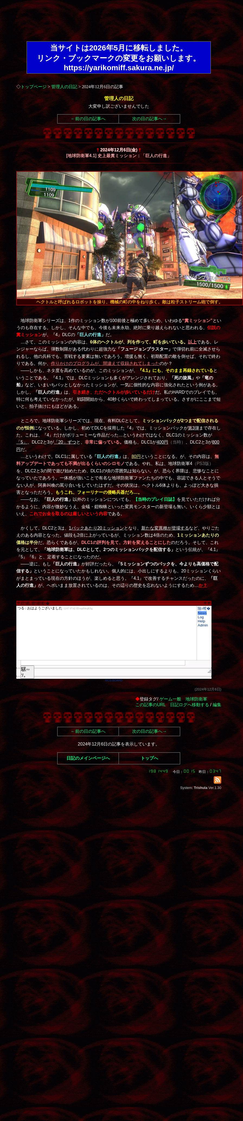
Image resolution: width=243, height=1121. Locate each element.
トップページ (34, 86)
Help (201, 621)
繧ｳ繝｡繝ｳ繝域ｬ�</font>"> (107, 633)
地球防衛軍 (196, 699)
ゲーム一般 (170, 699)
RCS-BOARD (114, 680)
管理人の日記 (64, 86)
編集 (217, 704)
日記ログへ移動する (189, 704)
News (202, 613)
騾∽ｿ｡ (25, 672)
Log (201, 617)
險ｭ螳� (204, 608)
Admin (203, 625)
